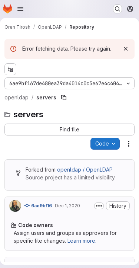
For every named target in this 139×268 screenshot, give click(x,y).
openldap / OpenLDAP (85, 169)
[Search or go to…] (117, 8)
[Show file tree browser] (10, 69)
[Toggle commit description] (99, 205)
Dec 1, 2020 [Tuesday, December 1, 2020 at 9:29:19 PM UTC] (67, 205)
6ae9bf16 (38, 205)
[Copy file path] (64, 97)
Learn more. (81, 240)
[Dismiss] (125, 48)
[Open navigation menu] (20, 9)
